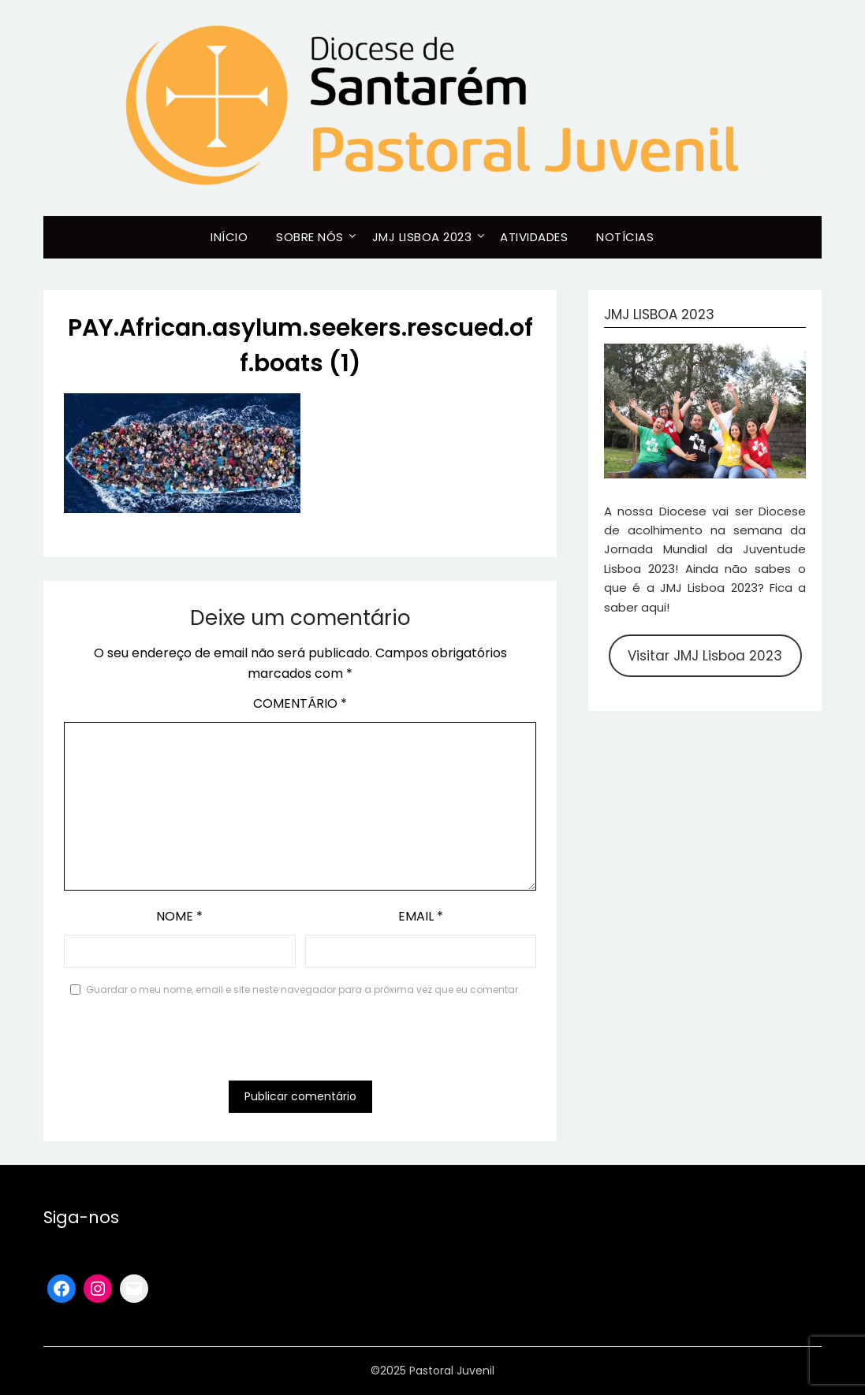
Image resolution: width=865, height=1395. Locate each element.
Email (420, 916)
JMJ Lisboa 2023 (422, 237)
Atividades (534, 237)
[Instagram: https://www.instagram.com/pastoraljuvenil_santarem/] (98, 1288)
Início (229, 237)
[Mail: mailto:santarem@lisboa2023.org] (134, 1288)
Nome (179, 916)
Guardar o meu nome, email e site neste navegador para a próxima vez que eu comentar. (303, 989)
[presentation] (184, 1042)
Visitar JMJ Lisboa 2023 (705, 655)
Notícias (625, 237)
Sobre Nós (310, 237)
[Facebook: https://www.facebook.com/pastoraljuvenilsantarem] (61, 1288)
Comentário (300, 703)
